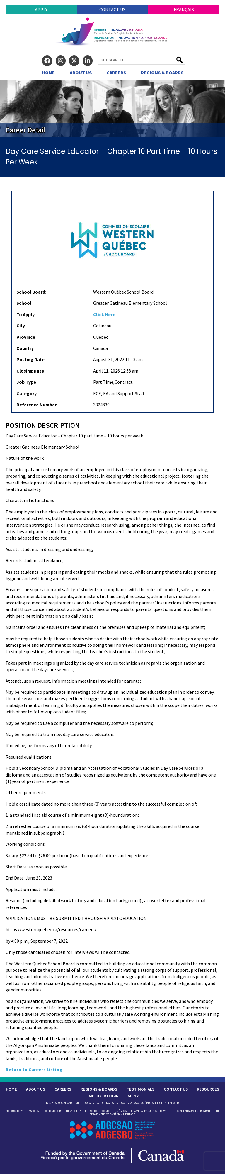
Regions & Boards (162, 72)
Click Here (104, 314)
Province (25, 337)
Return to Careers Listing (34, 1069)
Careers (116, 72)
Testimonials (140, 1089)
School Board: (31, 292)
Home (48, 72)
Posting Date (30, 359)
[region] (112, 108)
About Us (81, 72)
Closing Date (30, 371)
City (20, 326)
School (23, 303)
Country (25, 348)
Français (184, 9)
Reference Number (36, 404)
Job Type (26, 382)
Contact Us (112, 9)
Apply (41, 9)
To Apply (25, 314)
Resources (208, 1089)
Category (26, 393)
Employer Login (102, 1096)
